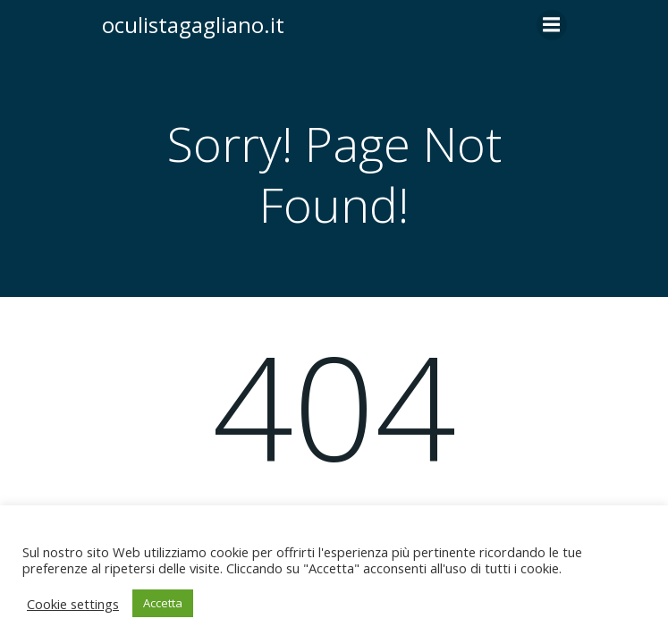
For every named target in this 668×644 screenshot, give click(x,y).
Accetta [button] (162, 603)
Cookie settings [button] (73, 604)
